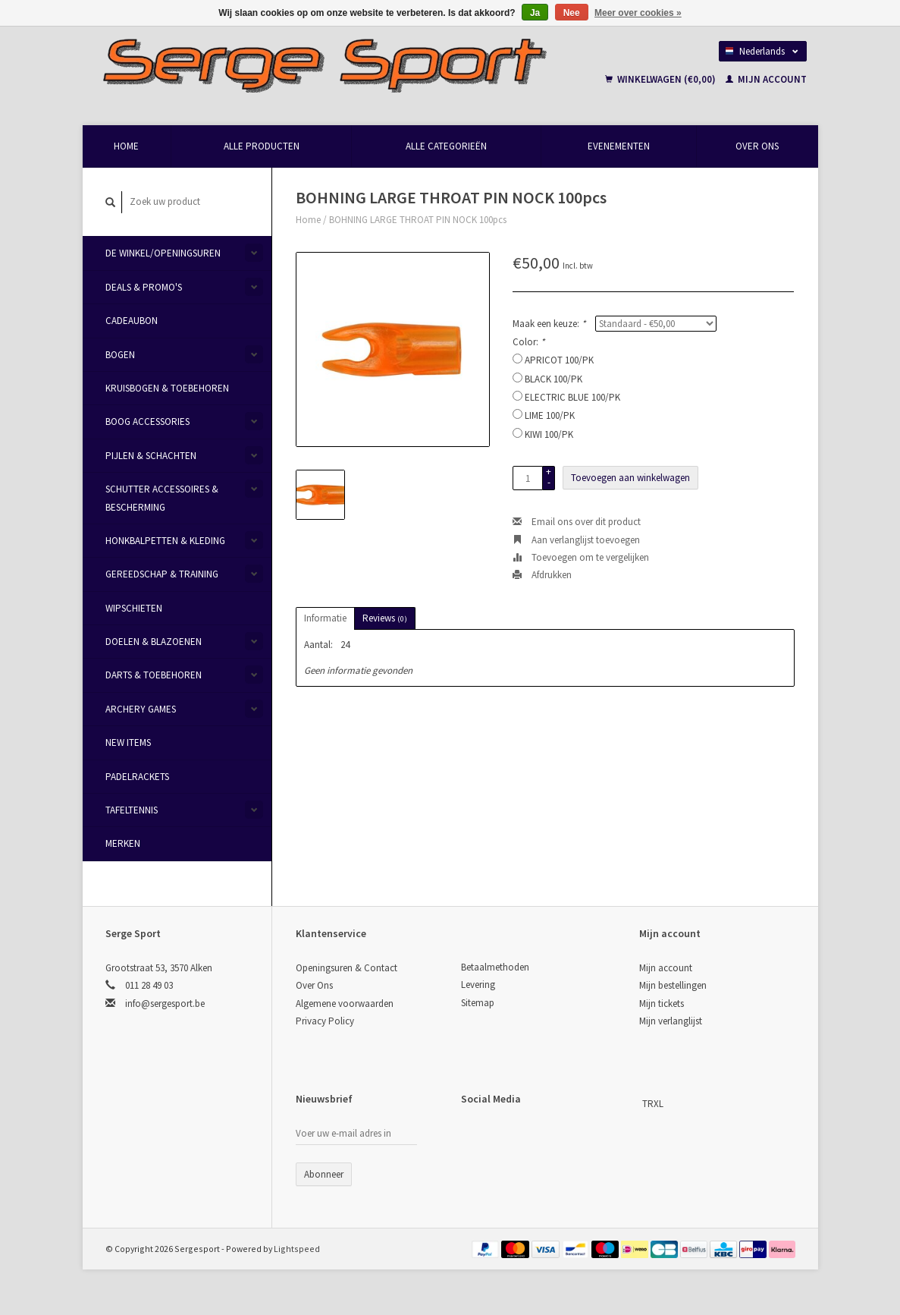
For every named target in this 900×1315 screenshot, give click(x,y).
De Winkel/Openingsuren (163, 253)
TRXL (652, 1103)
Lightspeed (297, 1248)
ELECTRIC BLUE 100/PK (572, 397)
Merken (122, 843)
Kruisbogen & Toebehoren (167, 388)
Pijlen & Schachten (150, 455)
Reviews (384, 618)
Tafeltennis (131, 810)
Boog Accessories (147, 421)
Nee (571, 13)
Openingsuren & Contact (346, 967)
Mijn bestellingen (673, 985)
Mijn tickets (661, 1003)
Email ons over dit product (577, 521)
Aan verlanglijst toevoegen (576, 539)
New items (128, 742)
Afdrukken (542, 574)
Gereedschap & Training (161, 574)
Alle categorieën (446, 146)
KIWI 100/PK (549, 434)
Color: (528, 341)
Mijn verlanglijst (670, 1021)
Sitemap (477, 1002)
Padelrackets (137, 776)
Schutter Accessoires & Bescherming (161, 498)
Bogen (120, 354)
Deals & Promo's (143, 287)
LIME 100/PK (550, 415)
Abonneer (323, 1174)
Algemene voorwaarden (345, 1003)
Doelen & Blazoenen (153, 641)
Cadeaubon (131, 320)
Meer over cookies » (638, 13)
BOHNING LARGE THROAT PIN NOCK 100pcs (417, 219)
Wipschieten (133, 608)
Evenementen (619, 146)
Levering (478, 984)
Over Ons (757, 146)
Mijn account (766, 79)
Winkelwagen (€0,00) (661, 79)
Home (126, 146)
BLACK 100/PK (553, 379)
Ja (535, 13)
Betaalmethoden (495, 967)
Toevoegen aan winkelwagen (630, 477)
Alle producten (261, 146)
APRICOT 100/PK (559, 360)
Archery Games (140, 709)
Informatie (325, 618)
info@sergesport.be (165, 1003)
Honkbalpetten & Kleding (165, 540)
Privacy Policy (325, 1021)
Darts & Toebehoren (153, 675)
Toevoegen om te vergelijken (581, 557)
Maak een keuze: (549, 323)
